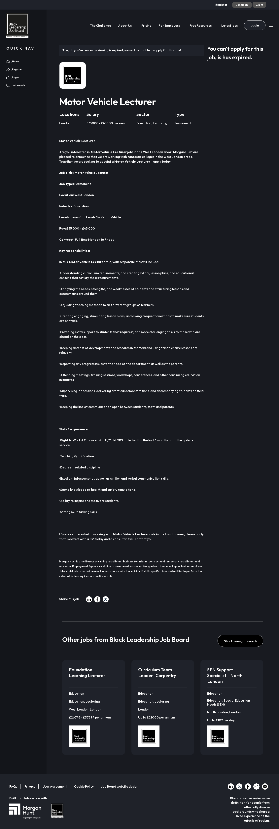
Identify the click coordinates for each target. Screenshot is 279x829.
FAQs (13, 786)
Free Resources (201, 25)
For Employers (169, 25)
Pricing (146, 25)
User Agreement (55, 786)
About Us (125, 25)
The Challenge (100, 25)
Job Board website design (119, 786)
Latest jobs (229, 25)
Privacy (29, 786)
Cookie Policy (84, 786)
